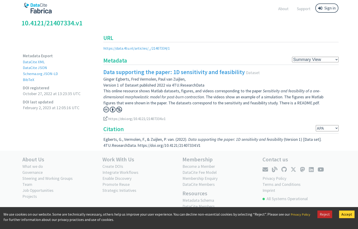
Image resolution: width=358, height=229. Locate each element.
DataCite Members (198, 184)
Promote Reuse (116, 184)
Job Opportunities (38, 190)
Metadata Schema (198, 200)
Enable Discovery (116, 178)
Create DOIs (112, 166)
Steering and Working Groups (47, 178)
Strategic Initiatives (119, 190)
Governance (32, 172)
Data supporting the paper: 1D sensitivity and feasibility (174, 72)
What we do (32, 166)
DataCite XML (34, 61)
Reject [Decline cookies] (325, 214)
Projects (29, 196)
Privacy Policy (274, 178)
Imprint (269, 190)
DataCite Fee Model (199, 172)
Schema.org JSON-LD (41, 73)
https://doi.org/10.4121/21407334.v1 (137, 118)
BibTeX (29, 79)
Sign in (327, 8)
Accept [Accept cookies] (346, 214)
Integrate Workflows (120, 172)
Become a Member (198, 166)
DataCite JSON (36, 67)
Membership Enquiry (200, 178)
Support (303, 8)
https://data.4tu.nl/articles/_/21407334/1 (138, 48)
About (283, 8)
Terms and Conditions (282, 184)
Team (27, 184)
